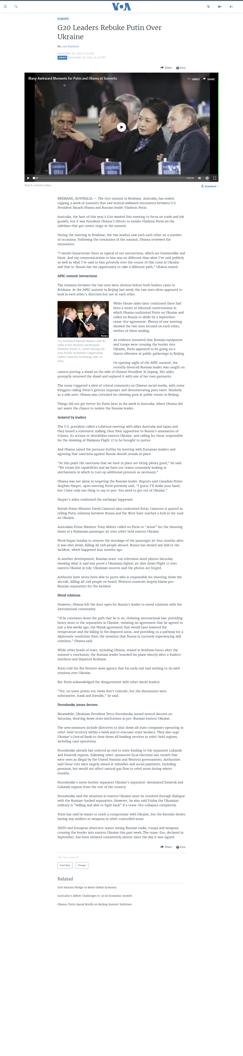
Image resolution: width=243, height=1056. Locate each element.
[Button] (166, 68)
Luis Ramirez (70, 46)
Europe (63, 19)
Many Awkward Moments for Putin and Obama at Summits (72, 79)
